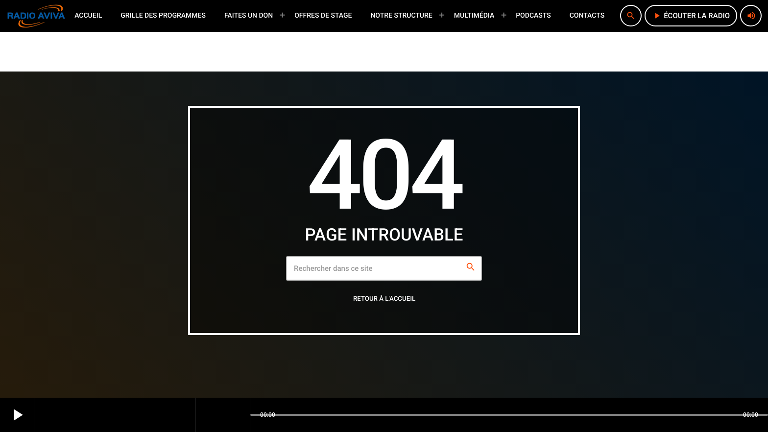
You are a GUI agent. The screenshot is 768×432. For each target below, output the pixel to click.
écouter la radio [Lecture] (691, 16)
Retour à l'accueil (384, 299)
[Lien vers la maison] (36, 15)
